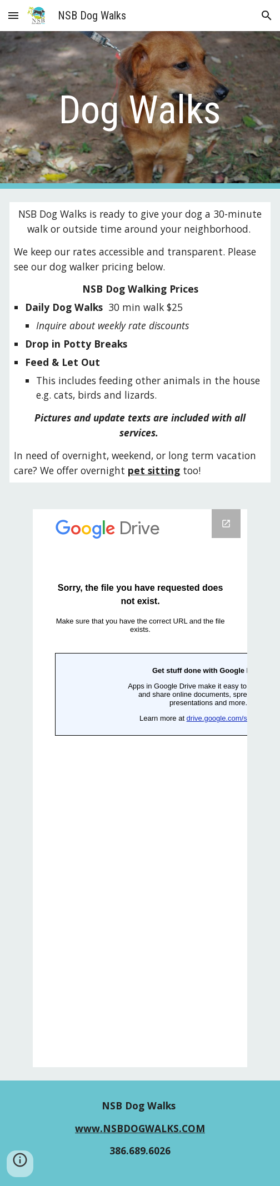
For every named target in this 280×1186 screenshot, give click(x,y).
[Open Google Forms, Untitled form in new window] (226, 523)
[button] (13, 15)
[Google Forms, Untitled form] (140, 788)
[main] (139, 110)
